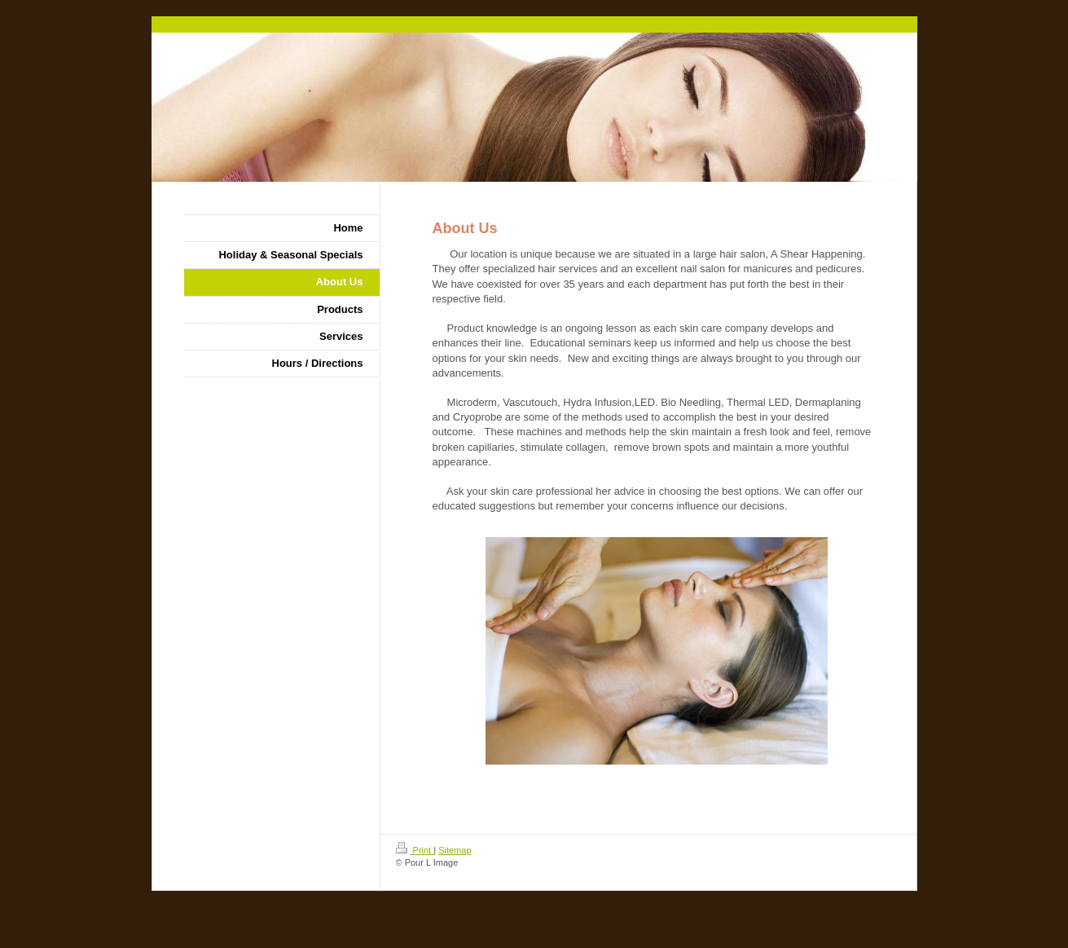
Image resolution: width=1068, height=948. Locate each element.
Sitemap (454, 850)
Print (415, 850)
